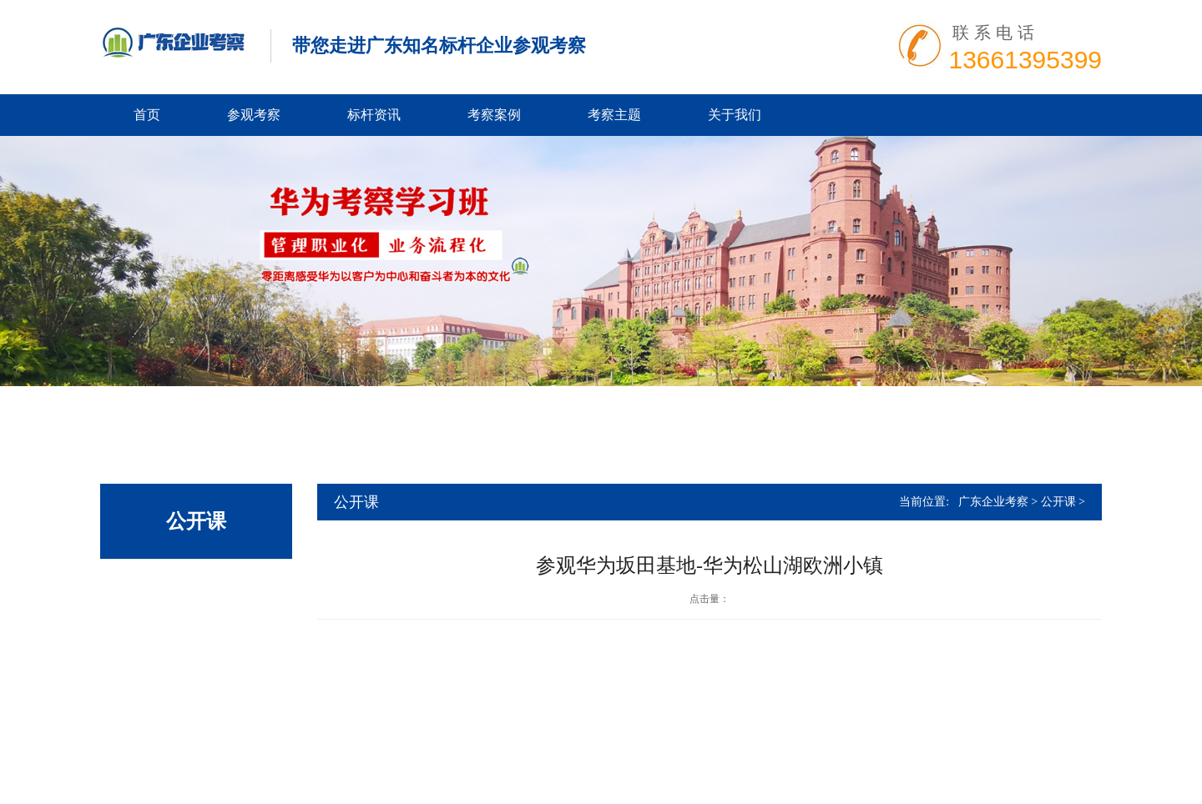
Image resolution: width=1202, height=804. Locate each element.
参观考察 (253, 115)
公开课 (1058, 501)
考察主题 (614, 115)
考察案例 (494, 115)
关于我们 (734, 115)
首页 (147, 115)
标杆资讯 (374, 115)
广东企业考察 (993, 501)
